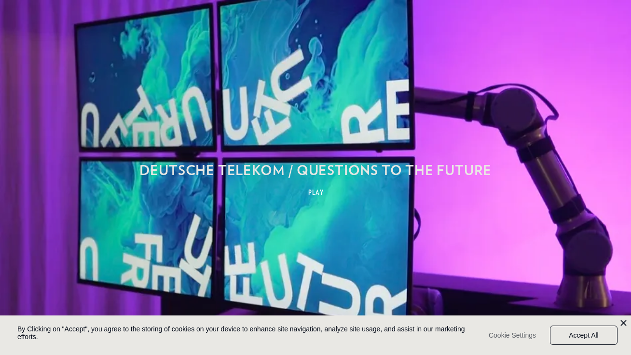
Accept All (583, 335)
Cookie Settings (512, 335)
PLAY (316, 192)
